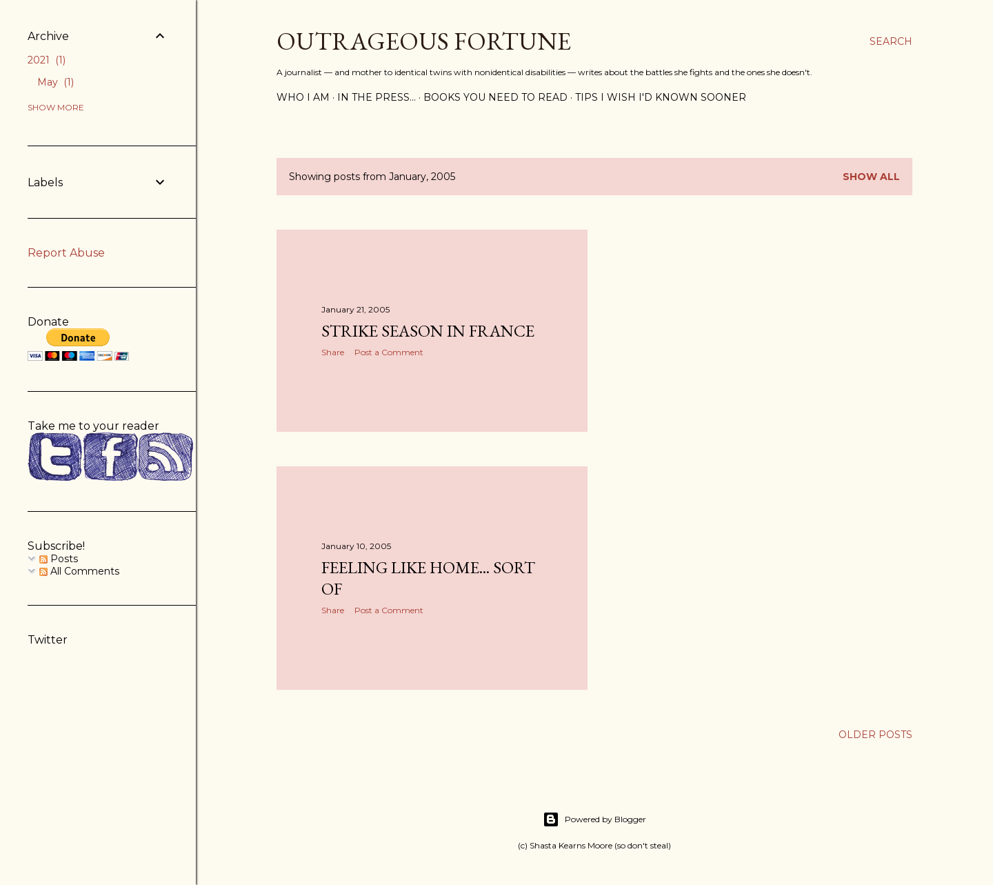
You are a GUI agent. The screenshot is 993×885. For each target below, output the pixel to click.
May (55, 82)
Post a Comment (388, 352)
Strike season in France (427, 330)
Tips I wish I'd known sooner (660, 97)
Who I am (303, 97)
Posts (58, 559)
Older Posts (875, 734)
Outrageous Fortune (424, 41)
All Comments (79, 571)
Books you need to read (495, 97)
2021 (47, 60)
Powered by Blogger (594, 819)
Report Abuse (66, 252)
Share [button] (332, 352)
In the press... (376, 97)
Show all (871, 176)
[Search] (891, 41)
